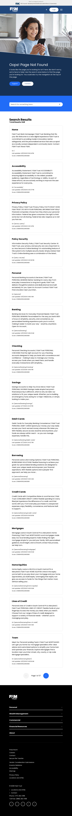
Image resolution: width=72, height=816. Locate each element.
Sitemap (12, 771)
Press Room (13, 750)
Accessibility (13, 768)
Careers (12, 753)
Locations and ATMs (16, 778)
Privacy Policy (14, 775)
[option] (36, 142)
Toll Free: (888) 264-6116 (18, 799)
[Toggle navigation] (61, 9)
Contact (28, 84)
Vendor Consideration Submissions (21, 762)
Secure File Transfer (16, 758)
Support (15, 84)
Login (54, 10)
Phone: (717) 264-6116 (17, 796)
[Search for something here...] (33, 104)
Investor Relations (15, 765)
